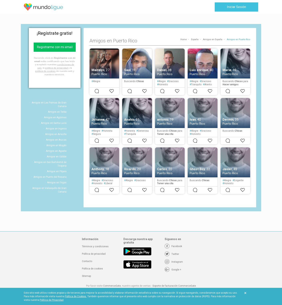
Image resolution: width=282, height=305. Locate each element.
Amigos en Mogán (56, 145)
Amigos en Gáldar (56, 156)
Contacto (87, 261)
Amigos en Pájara (56, 171)
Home (183, 39)
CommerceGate (112, 285)
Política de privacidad (94, 253)
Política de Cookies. (76, 296)
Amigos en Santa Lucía (53, 123)
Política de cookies (92, 268)
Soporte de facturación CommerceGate (174, 285)
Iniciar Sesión (236, 7)
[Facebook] (173, 246)
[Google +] (173, 269)
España (194, 39)
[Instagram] (174, 261)
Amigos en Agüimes (55, 117)
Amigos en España (212, 39)
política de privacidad (56, 68)
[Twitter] (172, 254)
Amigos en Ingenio (56, 128)
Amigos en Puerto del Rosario (49, 177)
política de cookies (45, 71)
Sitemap (86, 276)
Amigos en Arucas (56, 139)
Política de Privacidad (51, 300)
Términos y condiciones (95, 246)
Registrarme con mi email (55, 47)
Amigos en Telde (57, 111)
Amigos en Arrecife (55, 134)
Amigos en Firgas (56, 182)
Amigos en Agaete (56, 151)
